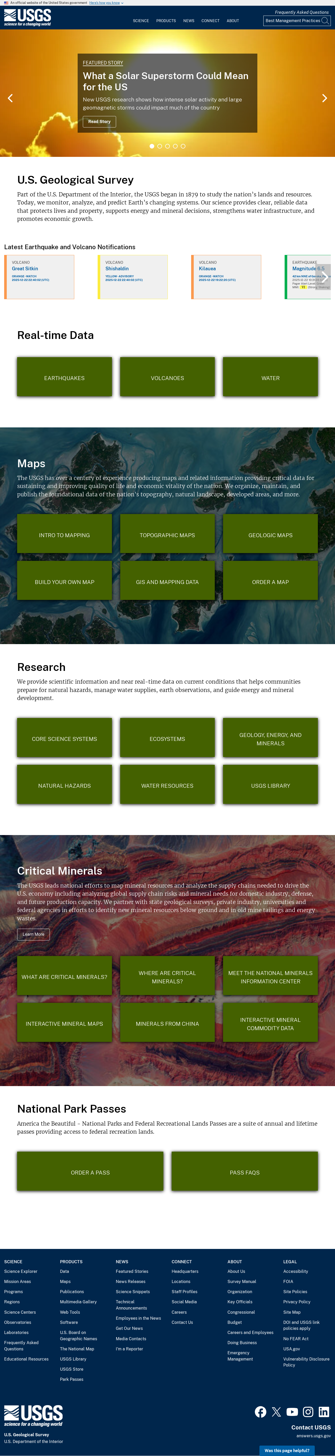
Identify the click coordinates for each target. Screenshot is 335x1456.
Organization (239, 1291)
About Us (236, 1271)
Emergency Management (240, 1356)
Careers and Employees (250, 1332)
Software (69, 1322)
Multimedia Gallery (78, 1301)
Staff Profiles (184, 1291)
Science (141, 21)
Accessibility (295, 1271)
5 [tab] (183, 146)
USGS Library (73, 1359)
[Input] (297, 21)
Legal (290, 1261)
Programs (13, 1291)
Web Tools (70, 1312)
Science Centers (20, 1312)
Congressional (241, 1312)
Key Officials (239, 1301)
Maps (65, 1281)
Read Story (99, 121)
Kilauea (207, 268)
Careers (179, 1312)
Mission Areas (17, 1281)
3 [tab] (167, 146)
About (233, 21)
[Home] (27, 25)
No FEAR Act (296, 1338)
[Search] (325, 21)
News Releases (130, 1281)
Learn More (33, 934)
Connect (210, 21)
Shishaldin (117, 268)
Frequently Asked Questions (302, 12)
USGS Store (71, 1369)
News (188, 21)
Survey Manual (241, 1281)
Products (166, 21)
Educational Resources (26, 1359)
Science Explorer (20, 1271)
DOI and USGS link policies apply (301, 1325)
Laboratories (16, 1332)
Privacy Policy (297, 1301)
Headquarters (185, 1271)
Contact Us (182, 1322)
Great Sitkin (25, 268)
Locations (181, 1281)
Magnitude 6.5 (308, 268)
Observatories (17, 1322)
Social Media (184, 1301)
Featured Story (103, 63)
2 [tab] (159, 146)
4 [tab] (175, 146)
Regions (12, 1301)
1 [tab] (152, 146)
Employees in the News (138, 1318)
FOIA (288, 1281)
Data (64, 1271)
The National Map (77, 1348)
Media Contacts (131, 1338)
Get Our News (129, 1328)
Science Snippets (133, 1291)
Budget (234, 1322)
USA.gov (291, 1348)
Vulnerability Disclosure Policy (306, 1362)
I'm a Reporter (129, 1348)
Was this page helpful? (287, 1450)
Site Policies (295, 1291)
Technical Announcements (131, 1305)
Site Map (292, 1312)
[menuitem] (141, 18)
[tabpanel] (167, 93)
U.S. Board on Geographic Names (78, 1335)
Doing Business (242, 1342)
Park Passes (71, 1379)
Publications (72, 1291)
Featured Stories (132, 1271)
